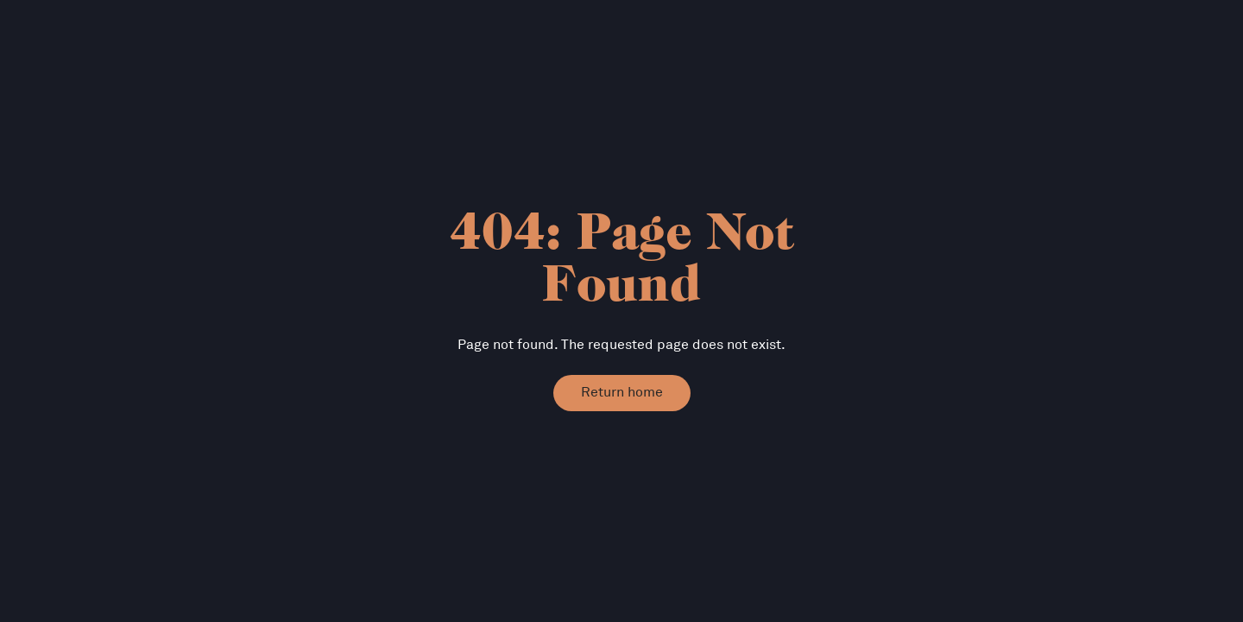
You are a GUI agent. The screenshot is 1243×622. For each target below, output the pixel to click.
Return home (622, 392)
